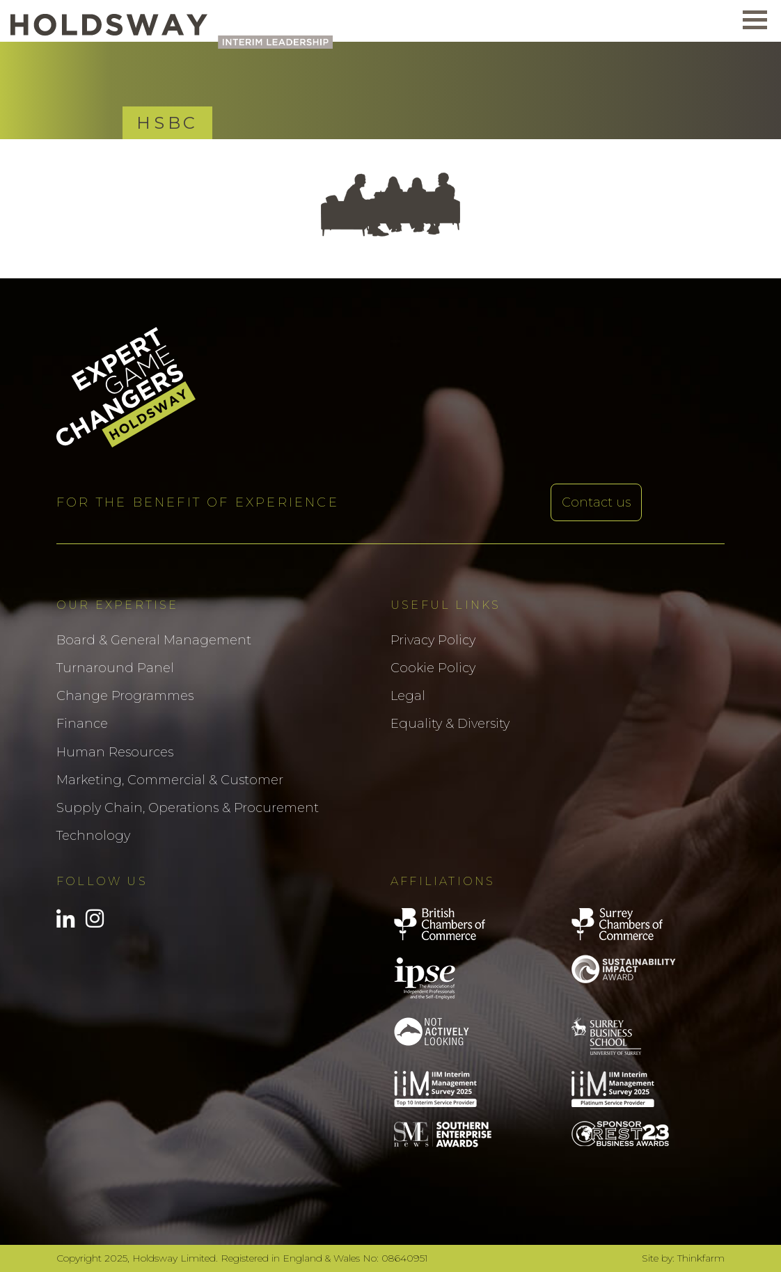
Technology (93, 835)
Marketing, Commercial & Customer (169, 780)
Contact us (596, 502)
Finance (82, 723)
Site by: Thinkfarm (683, 1258)
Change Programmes (125, 695)
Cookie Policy (432, 668)
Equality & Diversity (450, 723)
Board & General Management (153, 640)
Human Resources (114, 752)
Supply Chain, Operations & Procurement (187, 808)
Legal (407, 695)
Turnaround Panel (115, 668)
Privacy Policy (432, 640)
